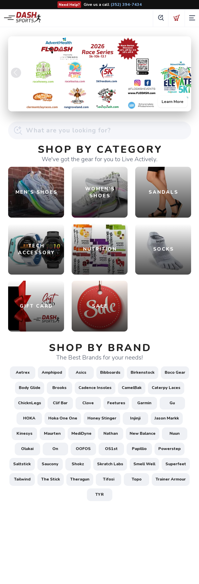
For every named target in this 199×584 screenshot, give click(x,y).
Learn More (172, 101)
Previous (16, 73)
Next (183, 73)
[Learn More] (99, 73)
